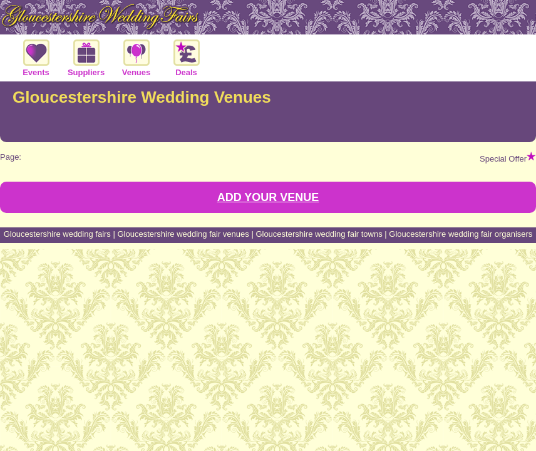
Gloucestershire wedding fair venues (183, 234)
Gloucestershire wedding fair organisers (460, 234)
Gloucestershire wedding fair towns (318, 234)
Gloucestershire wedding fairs (57, 234)
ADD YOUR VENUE (268, 197)
